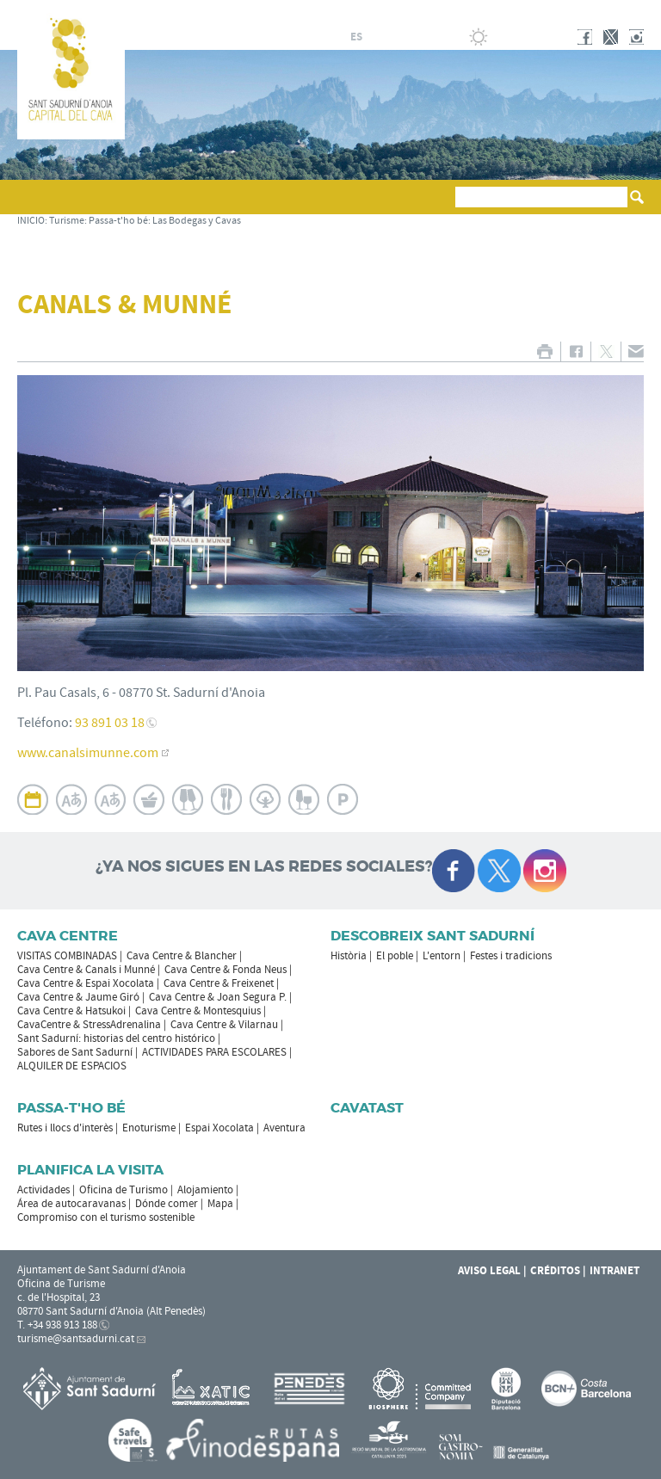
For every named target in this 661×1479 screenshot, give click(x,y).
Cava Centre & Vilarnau (224, 1025)
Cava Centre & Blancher (182, 956)
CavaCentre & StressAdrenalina (89, 1025)
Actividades (43, 1190)
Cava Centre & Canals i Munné (86, 970)
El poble (394, 956)
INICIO (31, 220)
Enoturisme (149, 1128)
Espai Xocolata (219, 1128)
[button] (33, 204)
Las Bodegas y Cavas (196, 220)
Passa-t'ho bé (118, 220)
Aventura (284, 1128)
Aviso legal (489, 1271)
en (398, 37)
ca (336, 37)
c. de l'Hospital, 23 (58, 1297)
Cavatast (367, 1108)
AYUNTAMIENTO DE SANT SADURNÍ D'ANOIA (530, 12)
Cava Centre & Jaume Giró (78, 997)
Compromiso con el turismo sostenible (106, 1217)
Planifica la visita (90, 1170)
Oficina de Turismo (123, 1190)
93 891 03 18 (110, 722)
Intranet (614, 1271)
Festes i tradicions (511, 956)
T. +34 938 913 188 (57, 1325)
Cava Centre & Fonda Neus (225, 970)
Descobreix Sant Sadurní (432, 936)
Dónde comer (166, 1204)
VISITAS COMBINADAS (67, 956)
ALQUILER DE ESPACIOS (72, 1066)
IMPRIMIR (544, 351)
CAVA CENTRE (67, 936)
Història (348, 956)
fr (376, 37)
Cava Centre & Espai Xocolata (85, 983)
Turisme (66, 220)
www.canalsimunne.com (87, 752)
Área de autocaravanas (71, 1204)
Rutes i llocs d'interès (65, 1128)
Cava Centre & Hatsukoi (71, 1011)
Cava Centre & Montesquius (198, 1011)
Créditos (555, 1271)
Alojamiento (205, 1190)
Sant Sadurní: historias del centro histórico (116, 1038)
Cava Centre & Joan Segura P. (218, 997)
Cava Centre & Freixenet (219, 983)
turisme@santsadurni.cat (75, 1339)
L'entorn (441, 956)
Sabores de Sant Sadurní (75, 1052)
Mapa (220, 1204)
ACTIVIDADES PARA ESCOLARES (214, 1052)
